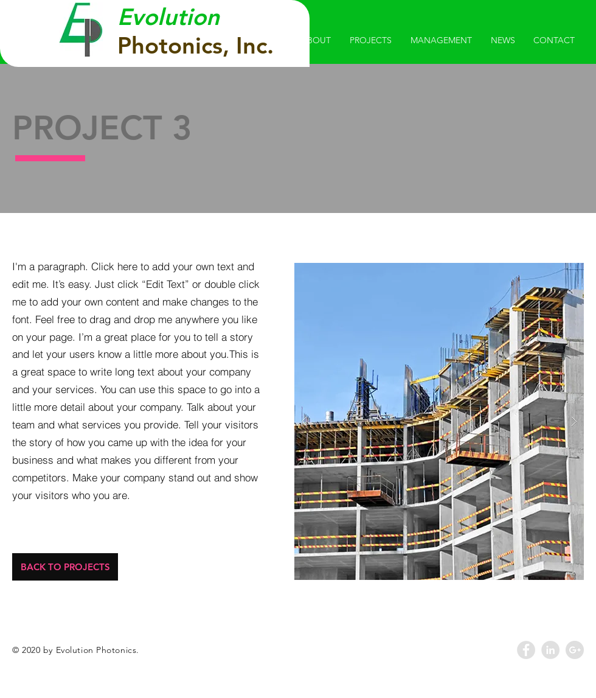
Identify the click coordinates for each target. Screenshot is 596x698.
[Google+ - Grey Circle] (575, 650)
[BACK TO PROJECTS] (65, 567)
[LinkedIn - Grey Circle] (550, 650)
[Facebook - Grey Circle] (526, 650)
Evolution (168, 16)
